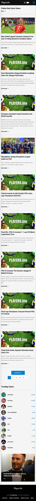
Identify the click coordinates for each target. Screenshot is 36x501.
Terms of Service (14, 498)
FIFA (8, 424)
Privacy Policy (25, 498)
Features (10, 447)
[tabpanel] (18, 468)
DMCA (32, 498)
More (3, 11)
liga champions (12, 412)
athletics (10, 441)
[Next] (26, 377)
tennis (9, 418)
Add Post (4, 498)
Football (10, 400)
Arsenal (9, 406)
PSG (8, 430)
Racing (9, 436)
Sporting (10, 394)
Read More (5, 48)
